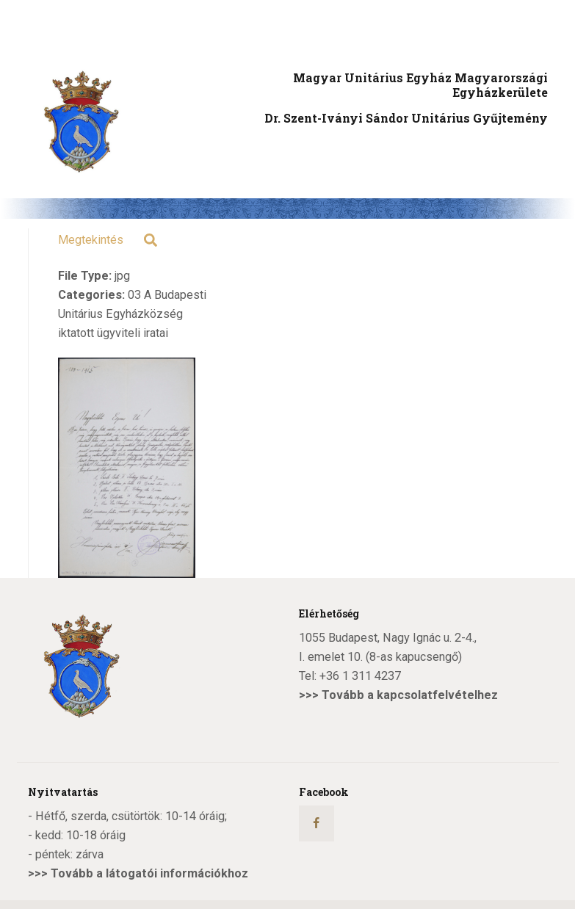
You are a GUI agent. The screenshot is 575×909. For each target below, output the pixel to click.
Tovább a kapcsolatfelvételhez (410, 695)
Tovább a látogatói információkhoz (149, 873)
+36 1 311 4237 (360, 676)
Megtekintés (90, 240)
